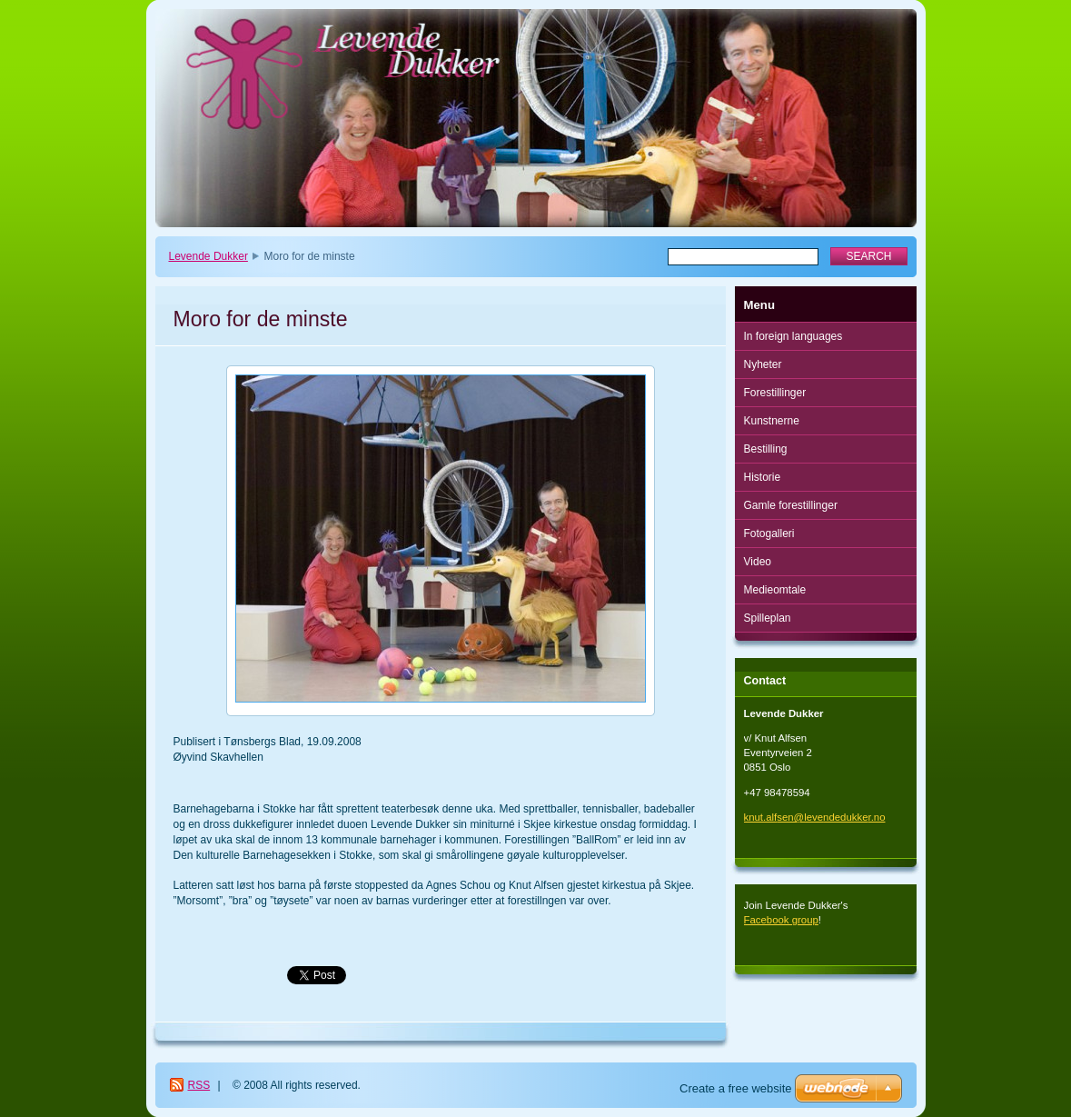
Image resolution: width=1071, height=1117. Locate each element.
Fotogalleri (769, 533)
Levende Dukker (208, 256)
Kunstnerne (771, 420)
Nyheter (763, 364)
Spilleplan (767, 618)
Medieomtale (775, 589)
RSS (199, 1085)
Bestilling (766, 449)
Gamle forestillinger (791, 505)
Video (757, 561)
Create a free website (735, 1088)
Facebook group (781, 919)
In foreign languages (793, 336)
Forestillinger (775, 392)
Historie (762, 477)
